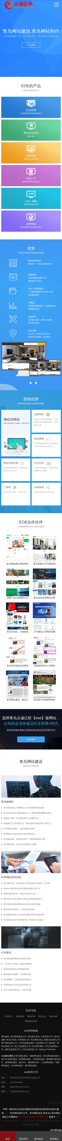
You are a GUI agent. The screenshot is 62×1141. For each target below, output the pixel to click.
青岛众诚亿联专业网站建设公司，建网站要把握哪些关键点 (28, 813)
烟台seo (22, 1062)
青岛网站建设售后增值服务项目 (16, 969)
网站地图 (53, 1016)
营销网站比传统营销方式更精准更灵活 (19, 834)
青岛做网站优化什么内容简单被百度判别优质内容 (24, 915)
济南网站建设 (39, 1059)
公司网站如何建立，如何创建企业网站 (19, 829)
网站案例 (20, 1016)
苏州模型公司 (24, 1040)
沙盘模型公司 (47, 1036)
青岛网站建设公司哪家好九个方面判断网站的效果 (24, 808)
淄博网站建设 (11, 1062)
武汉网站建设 (38, 1046)
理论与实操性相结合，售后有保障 (17, 990)
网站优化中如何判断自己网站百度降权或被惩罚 (23, 899)
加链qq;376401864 (47, 1049)
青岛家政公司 (7, 1046)
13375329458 (16, 1082)
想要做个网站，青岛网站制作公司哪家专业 (21, 818)
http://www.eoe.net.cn (19, 1087)
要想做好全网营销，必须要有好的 (17, 974)
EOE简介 (9, 1016)
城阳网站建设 (36, 1056)
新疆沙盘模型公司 (52, 1040)
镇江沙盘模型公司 (22, 1046)
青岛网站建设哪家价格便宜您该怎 (17, 959)
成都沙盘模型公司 (12, 1049)
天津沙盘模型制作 (27, 1043)
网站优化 (42, 1016)
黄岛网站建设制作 (51, 1056)
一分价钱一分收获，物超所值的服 (17, 964)
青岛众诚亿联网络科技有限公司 (33, 1117)
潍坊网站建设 (31, 1065)
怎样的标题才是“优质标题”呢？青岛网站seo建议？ (24, 920)
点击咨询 (31, 739)
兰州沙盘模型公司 (30, 1049)
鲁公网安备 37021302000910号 (38, 1120)
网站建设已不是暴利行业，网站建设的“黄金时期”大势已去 (27, 823)
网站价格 (31, 1016)
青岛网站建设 (22, 1056)
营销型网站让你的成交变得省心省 (17, 985)
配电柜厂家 (54, 1043)
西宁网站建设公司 (9, 1043)
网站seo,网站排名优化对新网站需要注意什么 (22, 888)
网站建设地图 (31, 1021)
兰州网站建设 (48, 1062)
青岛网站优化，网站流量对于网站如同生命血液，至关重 (27, 883)
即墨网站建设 (25, 1059)
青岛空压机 (11, 1040)
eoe (8, 1113)
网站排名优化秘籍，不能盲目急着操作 (19, 909)
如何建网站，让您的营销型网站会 (17, 979)
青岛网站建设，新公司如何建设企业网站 (20, 844)
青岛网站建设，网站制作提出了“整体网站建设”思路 (24, 839)
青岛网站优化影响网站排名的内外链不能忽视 (22, 904)
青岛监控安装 (34, 1036)
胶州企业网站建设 (9, 1059)
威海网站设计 (34, 1062)
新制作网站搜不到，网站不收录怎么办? (20, 894)
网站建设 (5, 1036)
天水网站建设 (17, 1065)
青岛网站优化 (37, 1040)
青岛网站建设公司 (18, 1036)
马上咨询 (31, 45)
